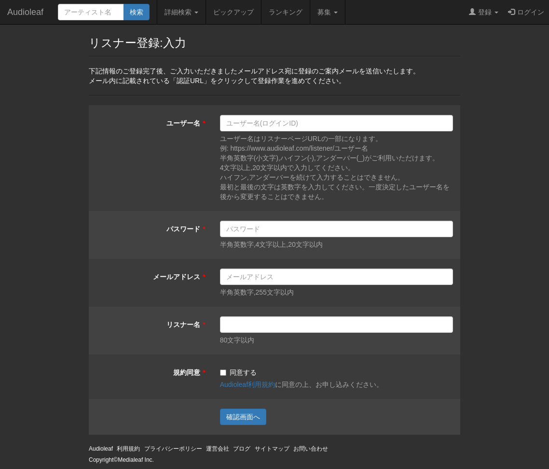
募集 (327, 12)
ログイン (526, 12)
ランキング (285, 12)
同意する (238, 372)
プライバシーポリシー (173, 448)
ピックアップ (233, 12)
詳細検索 (181, 12)
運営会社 (217, 448)
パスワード (183, 229)
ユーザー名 (183, 123)
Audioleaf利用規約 (247, 384)
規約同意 (186, 372)
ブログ (241, 448)
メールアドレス (176, 277)
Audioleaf (25, 12)
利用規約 (128, 448)
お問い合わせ (310, 448)
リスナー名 (183, 324)
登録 (483, 12)
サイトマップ (272, 448)
